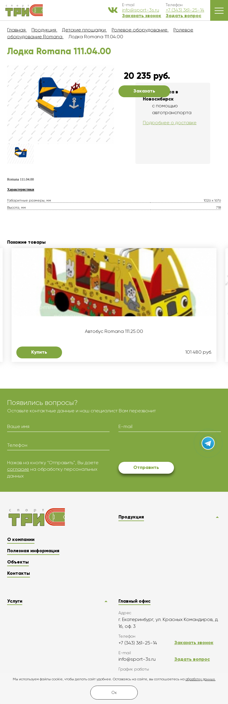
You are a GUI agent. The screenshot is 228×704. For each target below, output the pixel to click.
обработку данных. (201, 679)
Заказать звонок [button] (141, 15)
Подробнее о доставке (170, 122)
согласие (18, 469)
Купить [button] (39, 352)
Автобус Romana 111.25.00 (114, 331)
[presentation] (163, 447)
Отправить (146, 467)
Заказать (144, 91)
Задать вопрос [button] (183, 15)
